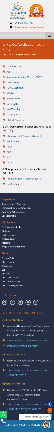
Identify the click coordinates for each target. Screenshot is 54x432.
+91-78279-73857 (16, 375)
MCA (9, 146)
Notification (12, 141)
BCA (8, 157)
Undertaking (12, 82)
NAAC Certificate (15, 87)
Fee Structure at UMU (12, 227)
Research (6, 242)
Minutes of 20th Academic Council (23, 135)
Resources (6, 265)
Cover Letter (12, 103)
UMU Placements (10, 277)
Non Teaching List (15, 109)
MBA (9, 162)
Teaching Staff (13, 114)
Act (8, 71)
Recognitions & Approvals (14, 204)
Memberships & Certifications (16, 207)
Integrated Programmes (13, 246)
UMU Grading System (12, 285)
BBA (8, 152)
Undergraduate (9, 235)
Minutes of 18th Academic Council (23, 178)
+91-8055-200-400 (23, 22)
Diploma (5, 231)
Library (5, 273)
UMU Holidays (9, 262)
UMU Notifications (11, 281)
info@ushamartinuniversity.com (28, 27)
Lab (3, 269)
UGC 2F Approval (15, 119)
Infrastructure (13, 98)
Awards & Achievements (13, 211)
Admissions (8, 222)
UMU (5, 54)
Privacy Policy (8, 257)
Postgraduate (8, 238)
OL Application (13, 66)
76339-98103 (34, 409)
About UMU (8, 253)
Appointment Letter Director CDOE (24, 77)
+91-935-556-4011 (17, 340)
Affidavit (10, 93)
